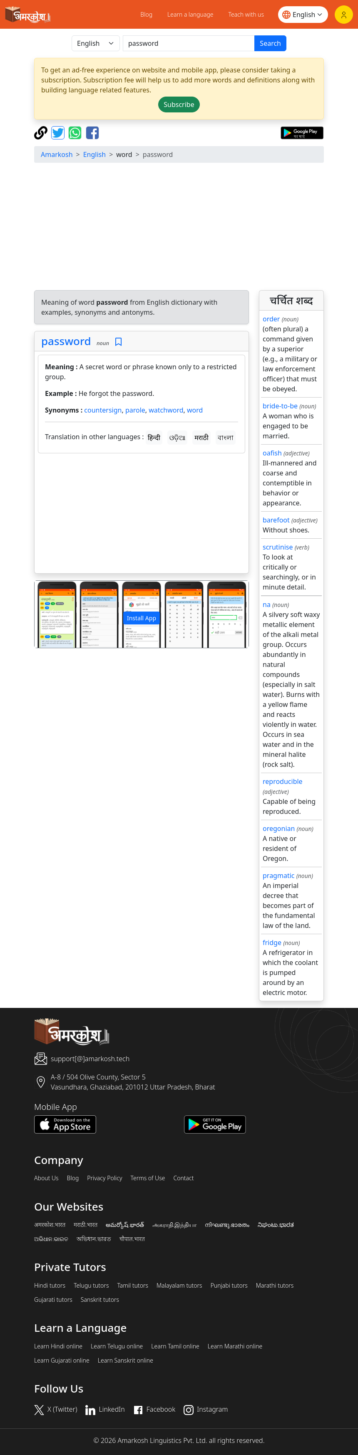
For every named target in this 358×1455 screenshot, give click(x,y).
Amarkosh (57, 154)
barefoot (276, 520)
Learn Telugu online (117, 1346)
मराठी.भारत (85, 1224)
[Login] (344, 14)
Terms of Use (147, 1178)
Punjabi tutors (229, 1285)
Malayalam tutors (179, 1285)
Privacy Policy (104, 1178)
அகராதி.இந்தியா (174, 1224)
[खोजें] (189, 43)
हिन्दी (154, 437)
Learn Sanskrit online (125, 1360)
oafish (272, 453)
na (267, 604)
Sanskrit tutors (100, 1299)
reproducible (283, 781)
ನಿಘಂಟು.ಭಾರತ (275, 1224)
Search (270, 43)
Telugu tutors (91, 1285)
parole (135, 410)
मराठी (201, 437)
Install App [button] (141, 618)
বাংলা (226, 437)
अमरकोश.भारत (49, 1224)
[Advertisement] (142, 515)
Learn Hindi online (58, 1346)
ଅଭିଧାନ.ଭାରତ (51, 1239)
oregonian (279, 828)
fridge (272, 942)
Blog (146, 14)
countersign (103, 410)
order (271, 318)
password (66, 340)
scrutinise (278, 547)
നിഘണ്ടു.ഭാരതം (227, 1224)
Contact (183, 1178)
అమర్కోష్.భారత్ (125, 1224)
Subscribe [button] (179, 104)
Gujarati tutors (53, 1299)
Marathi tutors (275, 1285)
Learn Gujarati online (62, 1360)
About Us (46, 1178)
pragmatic (278, 875)
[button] (51, 614)
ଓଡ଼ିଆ (177, 437)
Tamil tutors (132, 1285)
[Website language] (303, 14)
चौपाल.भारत (132, 1239)
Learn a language (190, 14)
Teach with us (246, 14)
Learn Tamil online (175, 1346)
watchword (166, 410)
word (195, 410)
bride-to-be (280, 405)
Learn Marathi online (235, 1346)
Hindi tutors (49, 1285)
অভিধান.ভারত (94, 1239)
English (94, 154)
